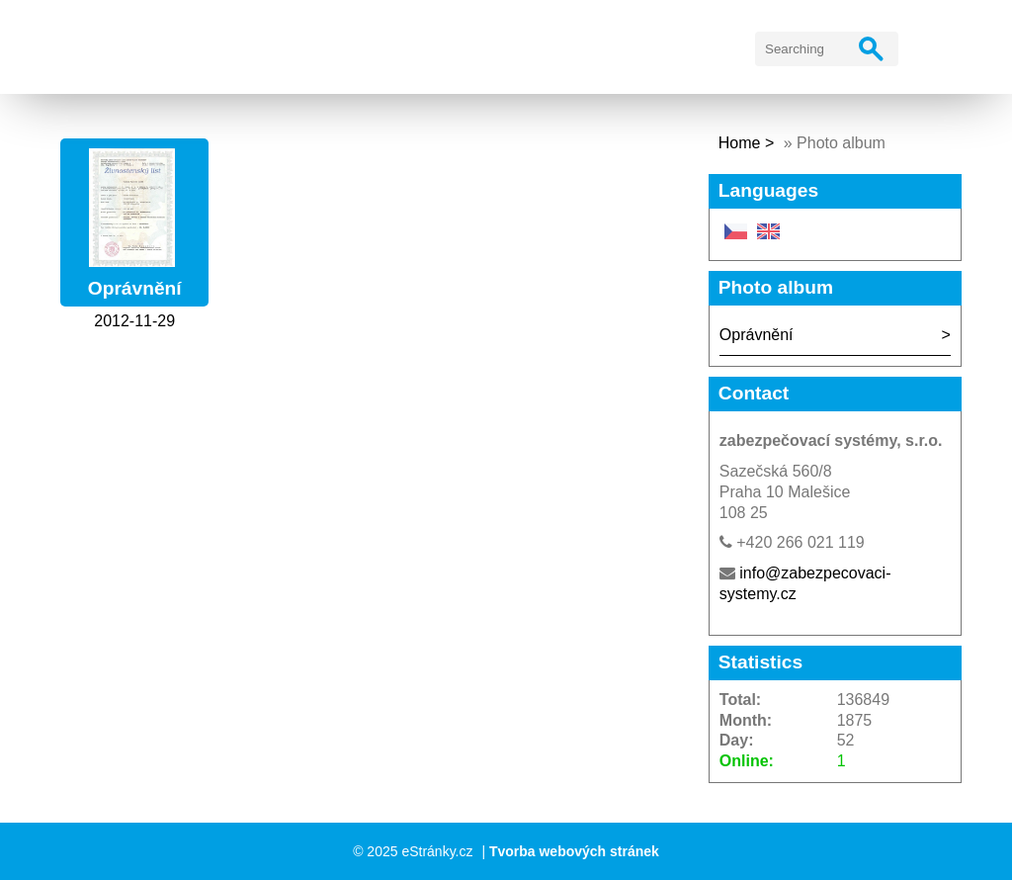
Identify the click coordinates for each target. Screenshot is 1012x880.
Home (739, 142)
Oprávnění (135, 288)
